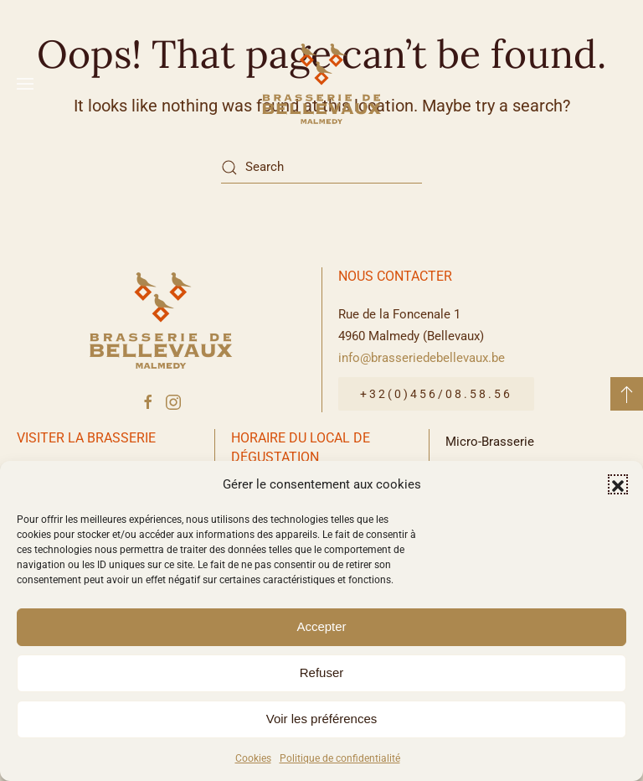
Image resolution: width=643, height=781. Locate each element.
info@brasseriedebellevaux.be (421, 357)
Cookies (253, 758)
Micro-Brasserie (489, 441)
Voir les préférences (322, 718)
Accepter (321, 626)
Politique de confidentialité (340, 758)
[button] (618, 484)
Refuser (322, 672)
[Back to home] (321, 84)
